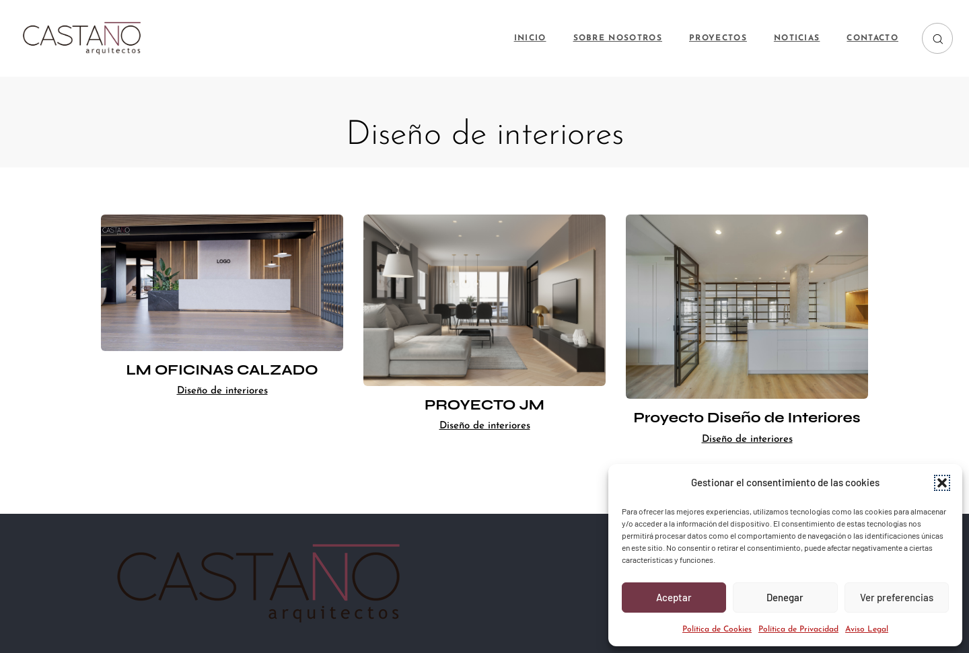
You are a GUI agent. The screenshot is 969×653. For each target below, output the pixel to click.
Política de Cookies (717, 629)
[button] (942, 483)
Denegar (784, 597)
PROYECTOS (718, 38)
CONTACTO (872, 38)
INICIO (530, 38)
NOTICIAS (797, 38)
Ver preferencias (896, 597)
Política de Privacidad (798, 629)
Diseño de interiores (222, 391)
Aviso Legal (866, 629)
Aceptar (674, 597)
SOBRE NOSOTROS (617, 38)
